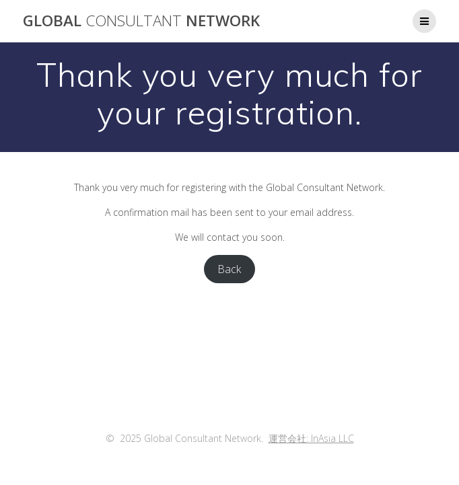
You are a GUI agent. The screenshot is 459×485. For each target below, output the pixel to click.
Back (229, 269)
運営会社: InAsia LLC (311, 438)
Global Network (141, 20)
